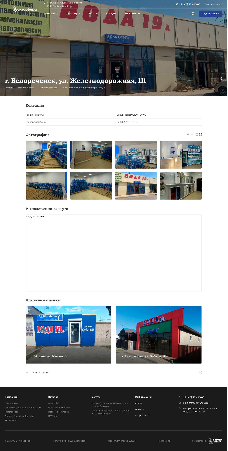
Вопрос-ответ (142, 415)
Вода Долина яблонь (59, 407)
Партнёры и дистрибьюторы (19, 416)
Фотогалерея (11, 412)
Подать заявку (210, 13)
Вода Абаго (54, 403)
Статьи (138, 403)
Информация (143, 396)
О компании (11, 403)
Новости (139, 409)
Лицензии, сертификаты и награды (23, 407)
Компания (11, 396)
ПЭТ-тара (53, 416)
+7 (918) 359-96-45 (189, 4)
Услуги (96, 396)
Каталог (53, 396)
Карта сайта (164, 441)
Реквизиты (10, 420)
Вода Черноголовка (58, 412)
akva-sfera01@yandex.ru (196, 403)
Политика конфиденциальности (69, 441)
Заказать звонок (213, 4)
